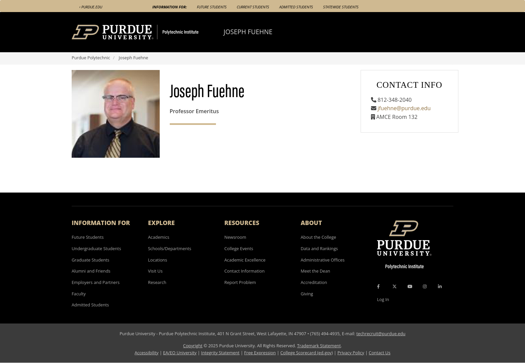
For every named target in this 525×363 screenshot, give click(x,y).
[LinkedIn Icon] (440, 287)
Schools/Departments (169, 248)
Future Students (212, 6)
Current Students (253, 6)
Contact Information (244, 271)
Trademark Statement (319, 346)
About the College (318, 237)
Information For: (169, 6)
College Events (238, 248)
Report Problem (240, 282)
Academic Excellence (245, 260)
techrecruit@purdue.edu (380, 334)
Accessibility (146, 353)
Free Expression (260, 353)
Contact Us (379, 353)
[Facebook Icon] (378, 287)
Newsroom (235, 237)
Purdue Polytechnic (91, 58)
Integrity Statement (220, 353)
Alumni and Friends (91, 271)
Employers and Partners (96, 282)
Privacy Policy (351, 353)
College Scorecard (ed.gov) (306, 353)
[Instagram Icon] (425, 287)
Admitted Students (296, 6)
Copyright (193, 346)
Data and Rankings (319, 248)
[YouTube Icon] (409, 287)
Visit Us (155, 271)
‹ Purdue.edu (90, 6)
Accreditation (314, 282)
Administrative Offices (323, 260)
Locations (157, 260)
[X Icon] (395, 287)
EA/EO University (180, 353)
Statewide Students (341, 6)
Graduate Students (90, 260)
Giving (307, 294)
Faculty (79, 294)
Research (157, 282)
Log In (383, 299)
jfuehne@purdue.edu (404, 108)
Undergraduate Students (96, 248)
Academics (158, 237)
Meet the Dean (315, 271)
